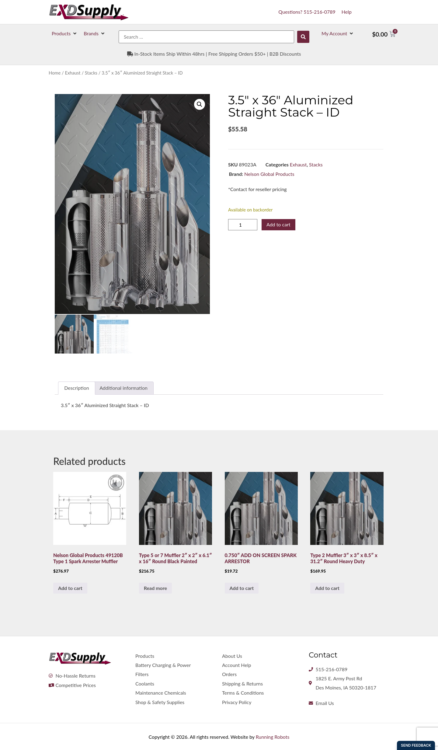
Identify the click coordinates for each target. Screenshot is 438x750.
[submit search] (303, 37)
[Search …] (206, 36)
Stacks (91, 72)
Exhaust (72, 72)
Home (55, 72)
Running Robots (273, 736)
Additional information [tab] (123, 387)
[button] (65, 33)
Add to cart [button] (70, 587)
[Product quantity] (242, 224)
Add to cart (278, 224)
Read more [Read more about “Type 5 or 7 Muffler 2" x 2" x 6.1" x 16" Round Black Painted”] (155, 587)
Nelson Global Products (269, 174)
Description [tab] (76, 387)
